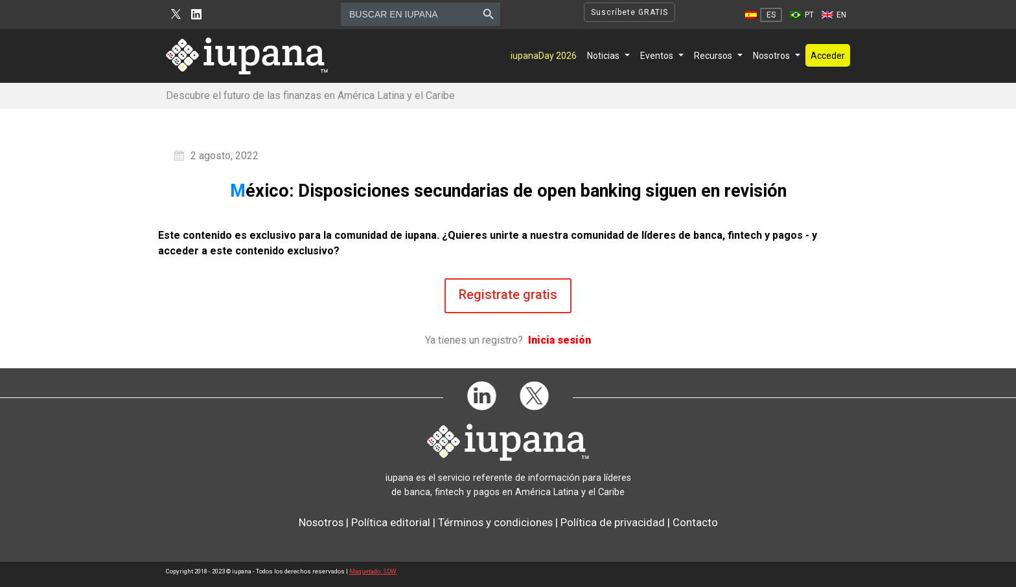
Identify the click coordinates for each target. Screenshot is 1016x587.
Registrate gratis (508, 294)
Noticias (603, 55)
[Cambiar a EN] (834, 14)
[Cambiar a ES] (763, 14)
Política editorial (390, 522)
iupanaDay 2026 (544, 55)
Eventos (656, 55)
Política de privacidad (612, 522)
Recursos (713, 55)
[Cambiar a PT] (802, 14)
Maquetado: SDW (373, 571)
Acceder (828, 55)
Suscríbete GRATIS (629, 12)
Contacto (695, 522)
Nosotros (771, 55)
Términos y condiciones (495, 522)
